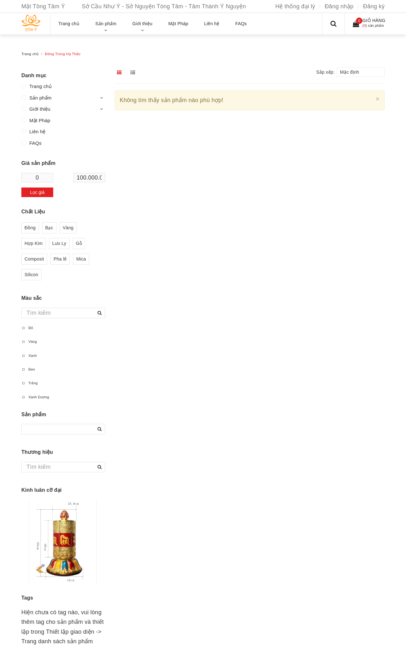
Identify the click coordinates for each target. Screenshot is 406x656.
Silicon (31, 274)
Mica (81, 259)
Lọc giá (37, 192)
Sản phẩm (40, 97)
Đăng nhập (339, 6)
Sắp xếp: (325, 72)
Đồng (30, 227)
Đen (28, 369)
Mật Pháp (39, 120)
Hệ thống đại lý (295, 6)
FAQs (35, 143)
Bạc (49, 227)
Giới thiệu (39, 109)
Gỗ (79, 243)
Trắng (29, 383)
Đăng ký (374, 6)
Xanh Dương (35, 397)
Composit (34, 259)
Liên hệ (37, 131)
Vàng (68, 227)
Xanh (29, 355)
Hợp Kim (33, 243)
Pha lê (60, 259)
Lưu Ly (59, 243)
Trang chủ (40, 86)
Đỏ (27, 328)
